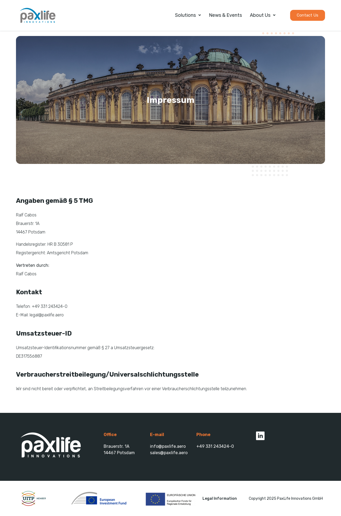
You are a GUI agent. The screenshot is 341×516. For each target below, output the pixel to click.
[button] (307, 15)
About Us (262, 15)
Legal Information (219, 498)
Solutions (188, 15)
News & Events (225, 15)
